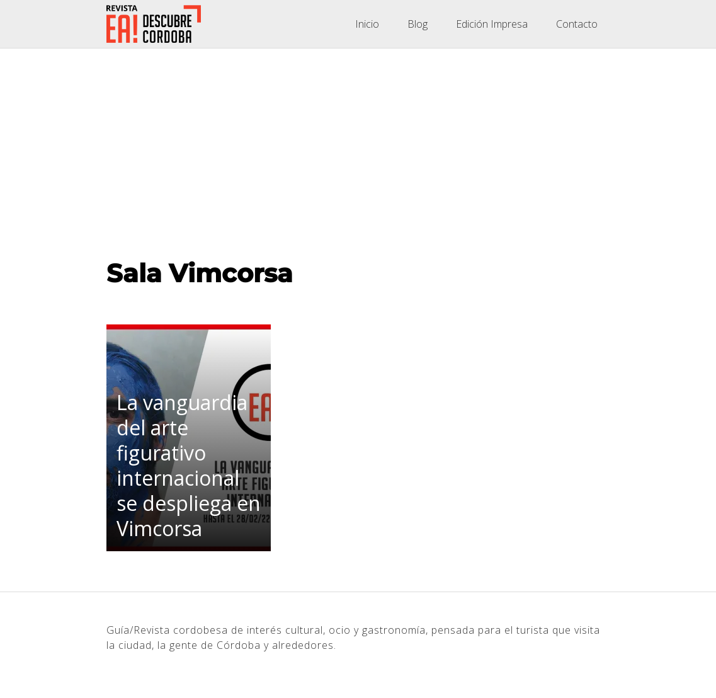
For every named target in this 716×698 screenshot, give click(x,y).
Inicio (367, 24)
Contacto (577, 24)
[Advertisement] (358, 143)
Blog (417, 24)
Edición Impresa (492, 24)
